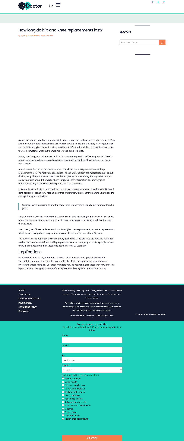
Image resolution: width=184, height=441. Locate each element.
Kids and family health (75, 402)
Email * (65, 345)
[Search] (162, 42)
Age (64, 355)
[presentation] (84, 428)
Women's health (72, 378)
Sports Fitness (47, 35)
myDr (23, 35)
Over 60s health (72, 415)
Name (65, 335)
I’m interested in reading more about (80, 375)
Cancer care (70, 412)
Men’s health (70, 381)
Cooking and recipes (74, 392)
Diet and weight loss (74, 385)
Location (66, 365)
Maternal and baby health (77, 405)
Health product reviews (76, 418)
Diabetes (68, 408)
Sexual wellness (72, 395)
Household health (73, 398)
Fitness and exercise (74, 388)
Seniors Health (33, 35)
